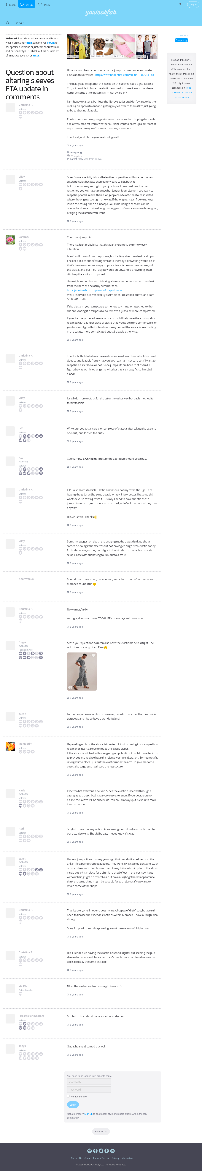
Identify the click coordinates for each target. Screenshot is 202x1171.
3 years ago (75, 145)
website (23, 461)
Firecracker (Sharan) (31, 1015)
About (87, 1158)
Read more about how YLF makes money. (182, 92)
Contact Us (76, 1158)
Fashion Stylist (26, 650)
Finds (36, 55)
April (22, 828)
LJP (21, 428)
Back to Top (101, 1131)
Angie (22, 642)
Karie (22, 790)
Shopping (181, 40)
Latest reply (76, 159)
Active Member (26, 990)
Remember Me (77, 1096)
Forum (51, 42)
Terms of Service (101, 1158)
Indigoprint (25, 743)
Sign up (88, 1113)
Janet (22, 858)
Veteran (22, 109)
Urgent (21, 22)
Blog (29, 42)
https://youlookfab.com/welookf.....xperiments (95, 290)
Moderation (127, 1158)
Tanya (22, 713)
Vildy (22, 176)
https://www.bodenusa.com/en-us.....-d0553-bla (124, 75)
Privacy (115, 1158)
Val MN (23, 985)
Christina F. (26, 104)
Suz (21, 458)
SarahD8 (24, 236)
